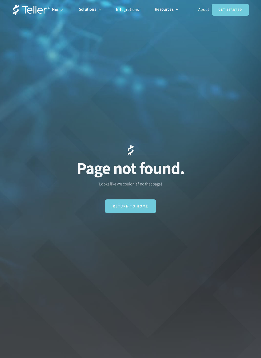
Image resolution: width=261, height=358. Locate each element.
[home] (31, 10)
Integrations (127, 9)
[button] (91, 9)
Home (57, 9)
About (203, 9)
